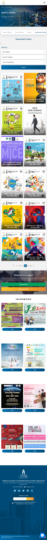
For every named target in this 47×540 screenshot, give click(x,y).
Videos (29, 32)
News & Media (9, 7)
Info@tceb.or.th (29, 487)
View (12, 329)
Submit (30, 499)
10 (25, 266)
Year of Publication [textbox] (8, 62)
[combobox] (23, 52)
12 (30, 266)
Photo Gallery (19, 32)
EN (40, 537)
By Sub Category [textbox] (8, 57)
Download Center (40, 32)
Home (2, 7)
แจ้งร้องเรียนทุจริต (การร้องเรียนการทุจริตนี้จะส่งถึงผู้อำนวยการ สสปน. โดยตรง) (23, 503)
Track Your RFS (23, 289)
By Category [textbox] (6, 52)
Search (23, 67)
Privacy (10, 537)
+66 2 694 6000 (18, 487)
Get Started (23, 284)
